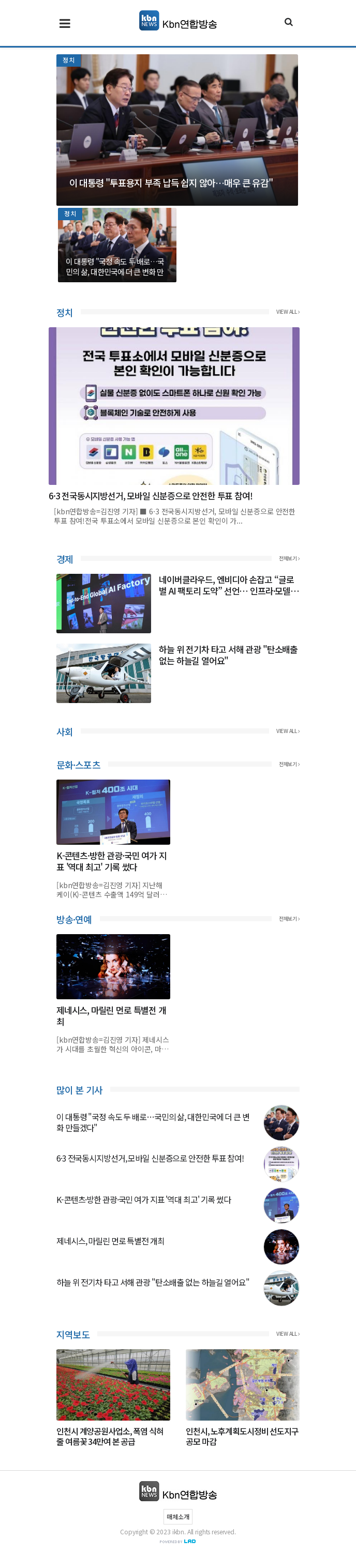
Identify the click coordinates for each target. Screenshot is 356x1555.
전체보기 (289, 558)
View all (288, 311)
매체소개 (178, 1516)
